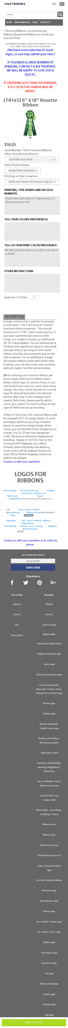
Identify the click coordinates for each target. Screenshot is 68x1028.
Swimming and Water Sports (49, 643)
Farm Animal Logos (49, 953)
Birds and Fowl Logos (49, 984)
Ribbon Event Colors (49, 845)
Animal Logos (10, 490)
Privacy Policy (17, 635)
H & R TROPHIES (44, 66)
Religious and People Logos (49, 654)
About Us (17, 604)
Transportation (15, 499)
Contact (45, 22)
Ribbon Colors (49, 835)
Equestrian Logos (49, 963)
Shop (9, 22)
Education (28, 515)
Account (49, 614)
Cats (8, 510)
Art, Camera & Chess (29, 490)
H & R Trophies (15, 4)
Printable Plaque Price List (49, 855)
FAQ (17, 625)
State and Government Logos (49, 675)
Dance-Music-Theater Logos (49, 922)
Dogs (12, 515)
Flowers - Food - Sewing (31, 526)
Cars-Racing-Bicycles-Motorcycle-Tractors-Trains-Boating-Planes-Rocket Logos (49, 689)
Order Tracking (49, 625)
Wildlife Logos (49, 942)
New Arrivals (22, 22)
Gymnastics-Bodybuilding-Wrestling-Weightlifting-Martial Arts (49, 767)
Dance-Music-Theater (29, 510)
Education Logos (49, 890)
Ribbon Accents (34, 512)
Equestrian (11, 520)
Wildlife (21, 531)
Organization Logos (49, 753)
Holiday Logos (49, 714)
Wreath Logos (49, 703)
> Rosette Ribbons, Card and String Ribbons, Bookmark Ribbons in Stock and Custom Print (28, 34)
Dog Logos (49, 1015)
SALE (35, 22)
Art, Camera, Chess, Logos (49, 932)
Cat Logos (49, 973)
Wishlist (49, 604)
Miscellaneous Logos (49, 901)
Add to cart (34, 1022)
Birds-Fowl (12, 496)
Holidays (51, 490)
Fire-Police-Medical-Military (49, 880)
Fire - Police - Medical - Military (36, 520)
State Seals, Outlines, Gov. (34, 493)
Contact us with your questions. (22, 461)
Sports (40, 496)
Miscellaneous (13, 512)
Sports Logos (49, 664)
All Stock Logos (49, 1004)
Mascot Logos (49, 911)
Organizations (27, 523)
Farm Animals (10, 526)
